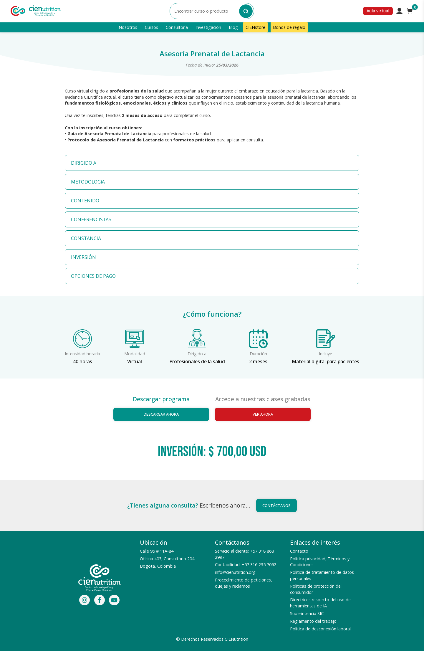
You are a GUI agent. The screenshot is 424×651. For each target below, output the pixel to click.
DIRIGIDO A (83, 163)
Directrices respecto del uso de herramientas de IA (320, 603)
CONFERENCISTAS (91, 219)
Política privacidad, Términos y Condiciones (320, 562)
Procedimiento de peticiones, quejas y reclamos (243, 583)
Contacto (299, 551)
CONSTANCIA (86, 238)
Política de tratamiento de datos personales (322, 575)
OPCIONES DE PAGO (93, 276)
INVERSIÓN (83, 257)
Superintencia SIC (307, 613)
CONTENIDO (85, 200)
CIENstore (255, 27)
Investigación (208, 27)
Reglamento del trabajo (313, 621)
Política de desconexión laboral (320, 629)
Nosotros (128, 27)
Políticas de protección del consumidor (316, 589)
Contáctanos (276, 505)
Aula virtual (378, 11)
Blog (233, 27)
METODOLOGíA (88, 182)
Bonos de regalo (289, 27)
